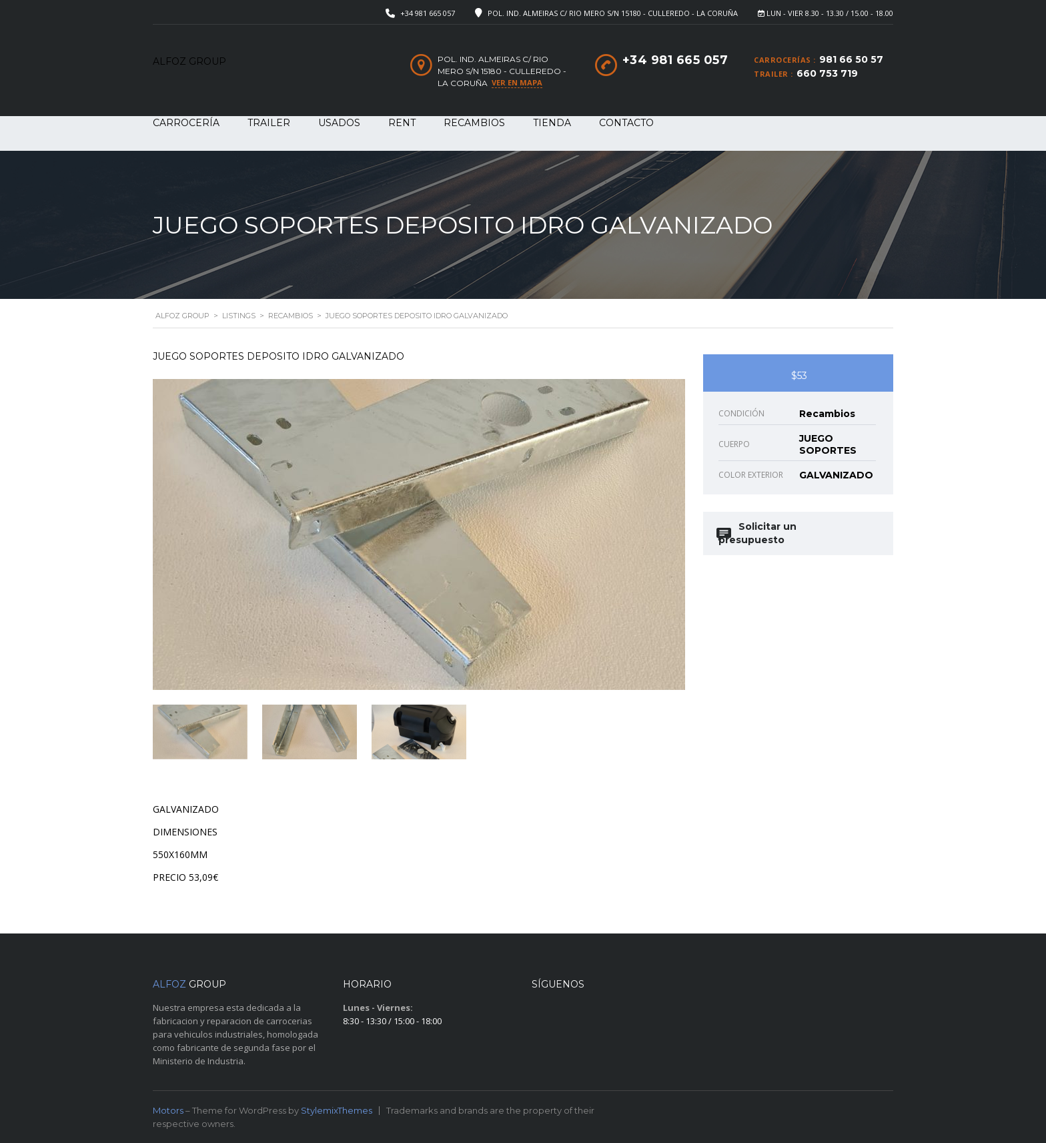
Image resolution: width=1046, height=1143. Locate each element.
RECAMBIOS (474, 123)
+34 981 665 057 (427, 13)
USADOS (339, 123)
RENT (402, 123)
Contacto (626, 123)
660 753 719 (827, 73)
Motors (168, 1110)
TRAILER (268, 123)
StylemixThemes (336, 1110)
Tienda (552, 123)
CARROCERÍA (186, 123)
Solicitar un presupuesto (757, 533)
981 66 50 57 (851, 59)
